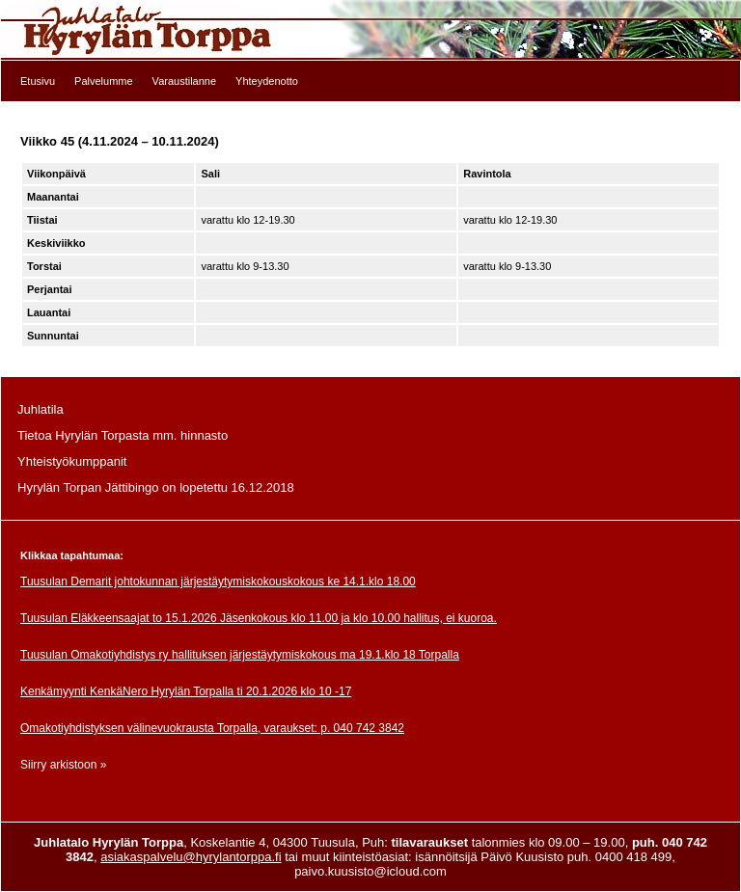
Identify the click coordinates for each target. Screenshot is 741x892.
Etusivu (37, 81)
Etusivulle (370, 30)
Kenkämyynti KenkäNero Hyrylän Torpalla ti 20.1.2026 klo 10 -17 (185, 691)
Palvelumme (103, 81)
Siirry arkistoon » (63, 764)
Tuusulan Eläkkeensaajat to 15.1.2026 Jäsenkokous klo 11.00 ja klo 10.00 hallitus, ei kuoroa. (258, 618)
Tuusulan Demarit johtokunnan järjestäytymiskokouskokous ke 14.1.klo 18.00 (218, 581)
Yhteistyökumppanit (71, 461)
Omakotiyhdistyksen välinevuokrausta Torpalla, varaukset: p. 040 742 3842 (212, 728)
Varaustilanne (184, 81)
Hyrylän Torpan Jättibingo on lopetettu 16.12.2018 (155, 487)
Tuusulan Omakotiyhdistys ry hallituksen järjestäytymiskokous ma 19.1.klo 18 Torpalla (239, 655)
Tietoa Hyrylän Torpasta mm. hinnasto (122, 435)
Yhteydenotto (266, 81)
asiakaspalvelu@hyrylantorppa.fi (190, 857)
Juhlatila (40, 409)
